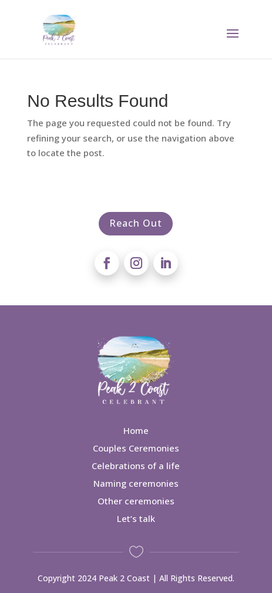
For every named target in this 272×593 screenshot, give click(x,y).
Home (136, 430)
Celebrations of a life (136, 465)
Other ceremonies (136, 501)
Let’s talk (136, 518)
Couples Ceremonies (136, 448)
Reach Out (135, 223)
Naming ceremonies (136, 483)
